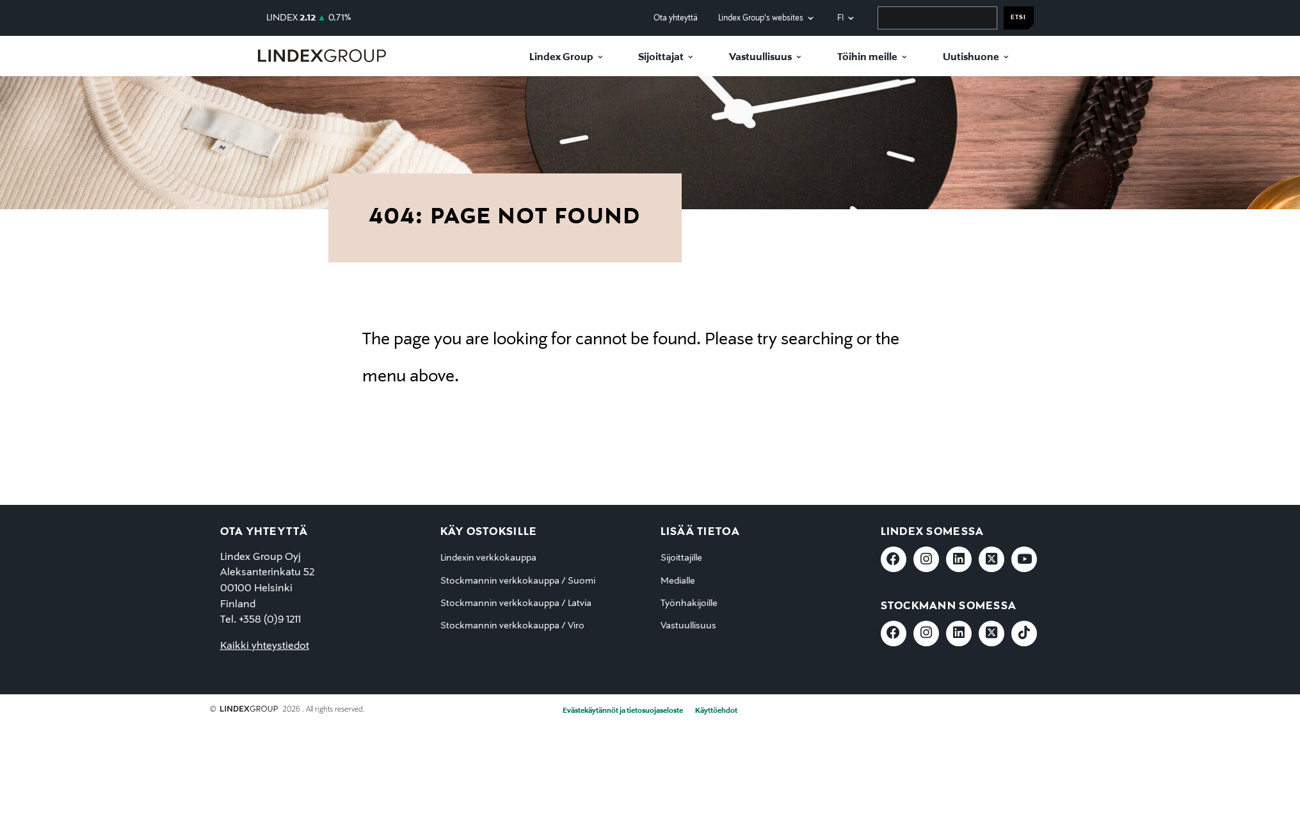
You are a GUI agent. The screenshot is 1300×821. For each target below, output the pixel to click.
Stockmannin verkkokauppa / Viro (512, 626)
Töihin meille (867, 57)
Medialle (678, 581)
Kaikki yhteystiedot (264, 646)
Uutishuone (971, 57)
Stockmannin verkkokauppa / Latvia (515, 603)
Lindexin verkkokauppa (488, 558)
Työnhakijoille (689, 603)
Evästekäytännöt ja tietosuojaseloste (623, 711)
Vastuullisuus (760, 57)
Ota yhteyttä (676, 18)
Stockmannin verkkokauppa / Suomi (517, 581)
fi (840, 18)
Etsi (1018, 17)
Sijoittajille (681, 558)
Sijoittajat (661, 57)
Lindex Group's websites (760, 18)
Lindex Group (561, 57)
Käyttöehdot (716, 711)
